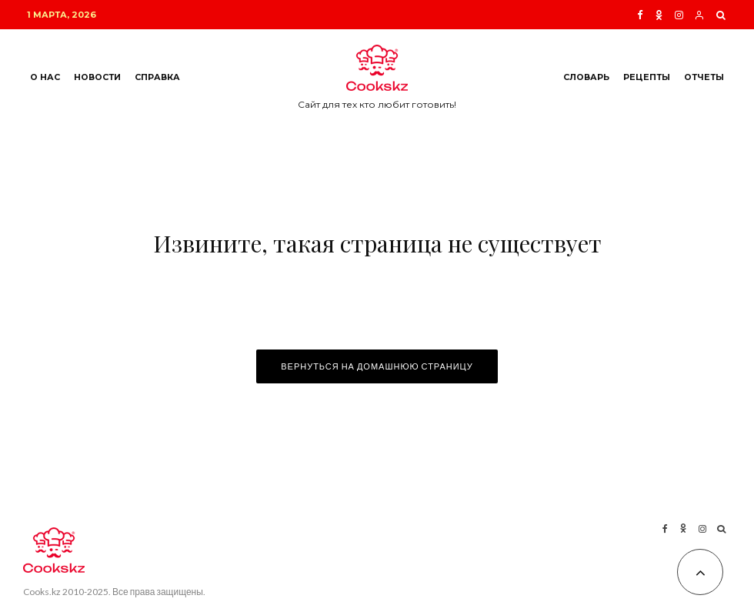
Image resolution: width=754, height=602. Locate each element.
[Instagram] (679, 15)
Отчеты (704, 77)
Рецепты (646, 77)
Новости (97, 77)
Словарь (586, 77)
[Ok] (659, 15)
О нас (45, 77)
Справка (157, 77)
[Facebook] (640, 15)
